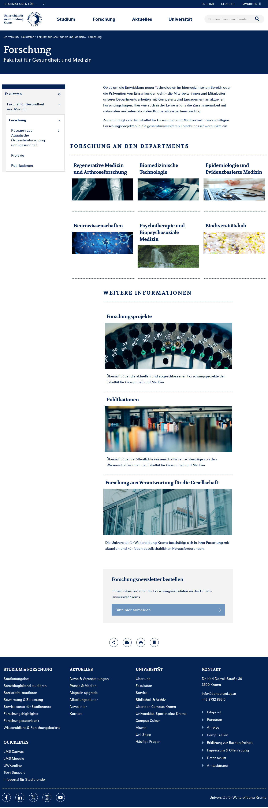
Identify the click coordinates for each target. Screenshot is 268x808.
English (208, 4)
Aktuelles (142, 19)
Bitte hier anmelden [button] (168, 609)
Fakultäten (27, 37)
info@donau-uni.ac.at (219, 693)
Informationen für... (25, 4)
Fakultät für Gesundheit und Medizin (61, 37)
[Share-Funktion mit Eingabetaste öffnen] (113, 642)
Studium (66, 19)
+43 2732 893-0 (214, 699)
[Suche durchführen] (257, 19)
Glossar (226, 4)
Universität (180, 19)
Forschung (104, 19)
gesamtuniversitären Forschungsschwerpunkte (184, 126)
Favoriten (250, 4)
